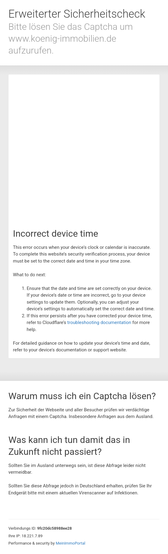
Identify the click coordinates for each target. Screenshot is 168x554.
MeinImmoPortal (70, 543)
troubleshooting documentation (99, 322)
